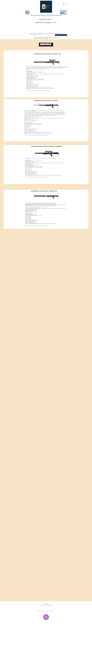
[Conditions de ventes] (61, 35)
